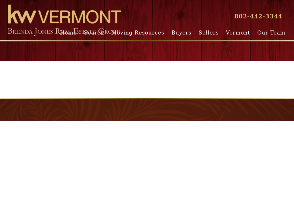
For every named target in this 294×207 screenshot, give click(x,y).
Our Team (271, 33)
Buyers (181, 33)
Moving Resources (137, 33)
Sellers (209, 33)
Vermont (238, 33)
